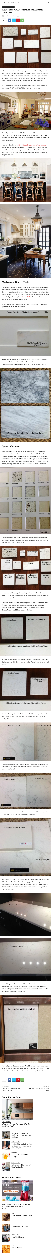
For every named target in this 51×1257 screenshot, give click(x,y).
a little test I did (26, 297)
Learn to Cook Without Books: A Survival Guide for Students (21, 1135)
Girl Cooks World (10, 15)
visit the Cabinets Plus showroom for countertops (31, 145)
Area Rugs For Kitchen (19, 1226)
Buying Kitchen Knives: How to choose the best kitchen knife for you (21, 1146)
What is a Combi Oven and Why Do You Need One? (16, 1125)
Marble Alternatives (8, 7)
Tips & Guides (6, 1121)
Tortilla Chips (16, 1247)
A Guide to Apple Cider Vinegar (19, 1155)
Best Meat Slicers (17, 1237)
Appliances (5, 1202)
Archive (14, 1152)
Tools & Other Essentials (20, 1224)
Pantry (13, 1213)
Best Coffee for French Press (21, 1216)
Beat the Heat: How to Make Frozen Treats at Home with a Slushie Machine (16, 1206)
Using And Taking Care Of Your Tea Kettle (20, 1166)
